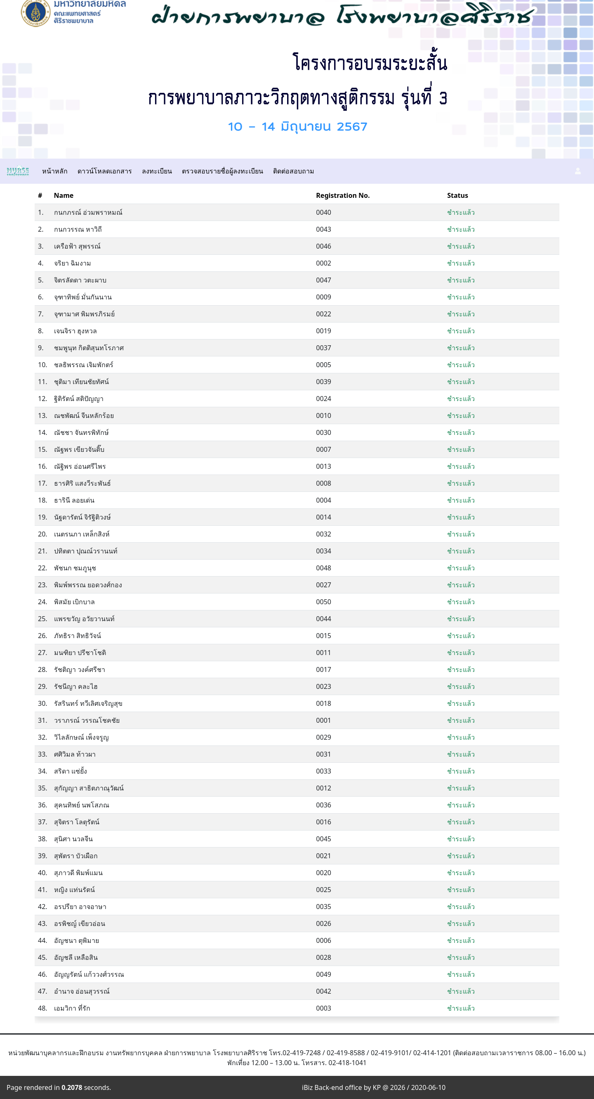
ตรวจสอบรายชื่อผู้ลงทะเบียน (222, 171)
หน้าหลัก (55, 171)
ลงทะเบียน (157, 171)
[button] (578, 171)
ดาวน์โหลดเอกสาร (105, 171)
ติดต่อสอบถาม (293, 171)
